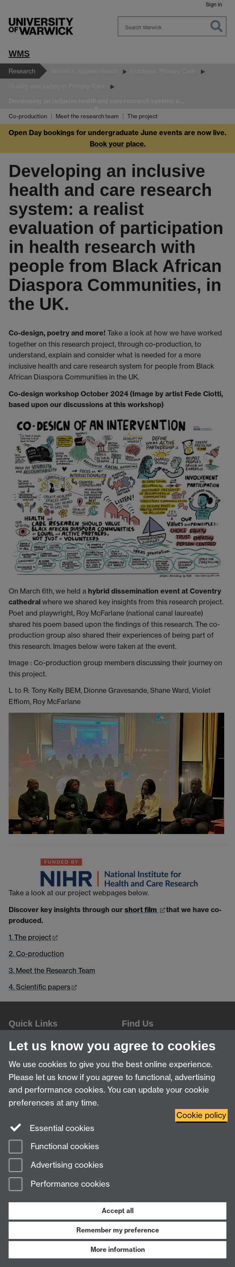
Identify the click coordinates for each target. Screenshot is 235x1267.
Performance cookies (59, 1185)
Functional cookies (54, 1147)
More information (118, 1249)
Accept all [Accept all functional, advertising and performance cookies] (118, 1211)
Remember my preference (117, 1230)
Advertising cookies (56, 1166)
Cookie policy (201, 1115)
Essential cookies (51, 1127)
